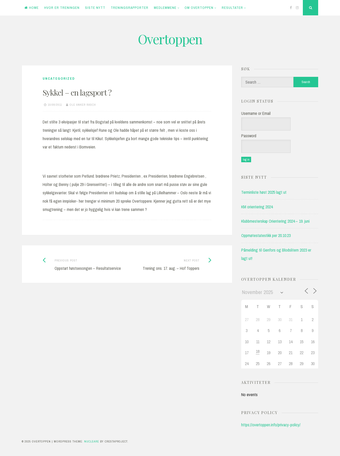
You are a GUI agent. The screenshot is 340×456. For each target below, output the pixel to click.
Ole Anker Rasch (83, 105)
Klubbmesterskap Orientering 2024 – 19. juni (275, 221)
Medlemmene (165, 7)
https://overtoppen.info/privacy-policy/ (270, 425)
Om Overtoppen (199, 7)
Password (248, 136)
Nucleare (91, 441)
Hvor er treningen (62, 7)
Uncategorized (59, 78)
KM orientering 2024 (257, 207)
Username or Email (256, 113)
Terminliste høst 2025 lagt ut (263, 192)
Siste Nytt (95, 7)
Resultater (232, 7)
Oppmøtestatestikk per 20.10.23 (266, 235)
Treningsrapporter (129, 7)
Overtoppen (170, 39)
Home (31, 7)
